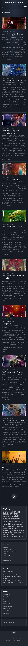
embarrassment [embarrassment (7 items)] (17, 520)
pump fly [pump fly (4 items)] (17, 532)
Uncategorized (7, 560)
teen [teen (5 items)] (17, 534)
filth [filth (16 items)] (9, 524)
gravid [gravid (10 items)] (5, 526)
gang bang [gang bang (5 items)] (19, 524)
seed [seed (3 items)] (23, 532)
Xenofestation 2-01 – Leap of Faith (14, 81)
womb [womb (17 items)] (21, 536)
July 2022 (6, 596)
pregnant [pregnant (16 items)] (7, 532)
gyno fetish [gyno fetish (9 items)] (11, 526)
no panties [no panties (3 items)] (15, 528)
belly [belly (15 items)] (12, 512)
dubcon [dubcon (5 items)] (12, 518)
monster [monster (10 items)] (10, 528)
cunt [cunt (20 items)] (17, 516)
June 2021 (6, 613)
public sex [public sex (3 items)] (13, 532)
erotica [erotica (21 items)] (6, 521)
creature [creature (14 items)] (11, 516)
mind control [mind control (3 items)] (5, 528)
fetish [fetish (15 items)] (5, 524)
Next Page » (14, 496)
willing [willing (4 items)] (16, 536)
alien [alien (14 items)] (5, 512)
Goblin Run (5, 467)
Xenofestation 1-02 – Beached (12, 372)
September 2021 (8, 606)
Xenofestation (11, 31)
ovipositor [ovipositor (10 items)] (15, 530)
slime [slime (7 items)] (4, 534)
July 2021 (6, 610)
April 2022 (6, 599)
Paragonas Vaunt (14, 2)
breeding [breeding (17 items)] (18, 512)
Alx (23, 640)
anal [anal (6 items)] (8, 512)
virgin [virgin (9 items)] (13, 536)
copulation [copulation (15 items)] (7, 514)
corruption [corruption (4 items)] (5, 516)
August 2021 (7, 608)
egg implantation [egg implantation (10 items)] (11, 519)
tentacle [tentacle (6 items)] (21, 534)
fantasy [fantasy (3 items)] (21, 522)
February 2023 (7, 594)
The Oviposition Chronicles (11, 551)
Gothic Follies (5, 465)
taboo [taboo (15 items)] (13, 534)
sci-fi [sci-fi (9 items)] (20, 532)
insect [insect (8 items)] (22, 526)
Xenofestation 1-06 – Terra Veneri (14, 180)
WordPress (13, 640)
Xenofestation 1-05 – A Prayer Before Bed (14, 582)
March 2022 (7, 601)
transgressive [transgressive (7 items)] (7, 536)
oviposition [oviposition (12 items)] (7, 530)
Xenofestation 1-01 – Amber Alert (14, 420)
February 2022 (7, 603)
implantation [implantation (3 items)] (18, 526)
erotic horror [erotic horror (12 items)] (15, 522)
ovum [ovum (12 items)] (21, 530)
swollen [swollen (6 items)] (8, 534)
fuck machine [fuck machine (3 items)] (14, 524)
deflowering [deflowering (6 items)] (6, 518)
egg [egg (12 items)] (15, 518)
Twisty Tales (8, 555)
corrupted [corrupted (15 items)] (16, 514)
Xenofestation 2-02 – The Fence (13, 34)
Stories (4, 31)
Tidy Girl (7, 553)
